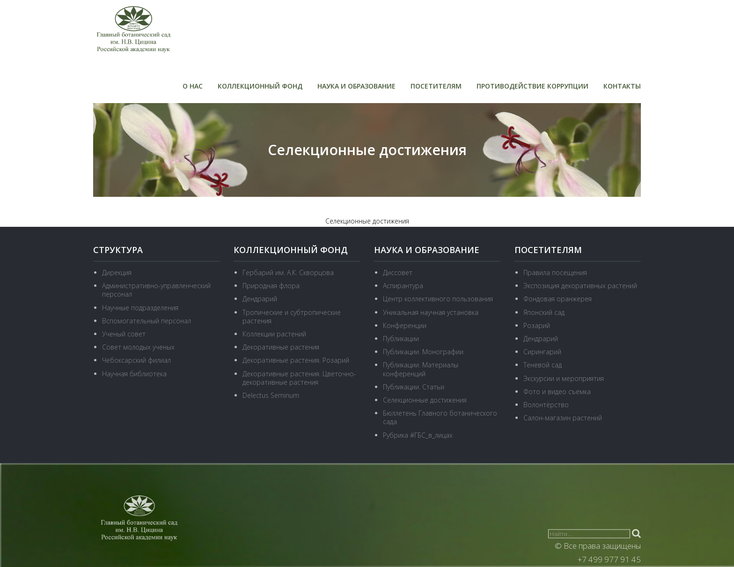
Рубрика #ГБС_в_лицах (418, 435)
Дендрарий (259, 298)
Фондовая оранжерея (557, 298)
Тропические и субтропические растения (291, 316)
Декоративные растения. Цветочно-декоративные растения (299, 378)
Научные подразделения (140, 307)
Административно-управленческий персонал (156, 289)
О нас (193, 86)
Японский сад (544, 312)
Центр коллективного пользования (438, 298)
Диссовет (397, 272)
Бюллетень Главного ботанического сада (440, 417)
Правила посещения (555, 272)
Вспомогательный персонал (146, 320)
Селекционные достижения (425, 399)
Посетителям (436, 86)
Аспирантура (403, 285)
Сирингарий (542, 351)
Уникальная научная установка (430, 312)
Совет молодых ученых (138, 347)
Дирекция (117, 272)
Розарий (536, 325)
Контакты (622, 86)
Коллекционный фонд (260, 86)
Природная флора (271, 285)
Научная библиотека (134, 373)
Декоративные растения (280, 347)
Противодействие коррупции (532, 86)
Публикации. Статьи (413, 386)
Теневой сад (542, 364)
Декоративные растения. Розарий (295, 360)
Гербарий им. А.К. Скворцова (288, 272)
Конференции (404, 325)
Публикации (401, 338)
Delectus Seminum (270, 395)
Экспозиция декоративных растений (580, 285)
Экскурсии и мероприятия (563, 378)
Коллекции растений (274, 333)
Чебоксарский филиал (136, 360)
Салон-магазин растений (562, 417)
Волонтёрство (546, 404)
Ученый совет (124, 333)
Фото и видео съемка (557, 391)
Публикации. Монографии (423, 351)
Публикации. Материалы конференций (420, 369)
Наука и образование (356, 86)
